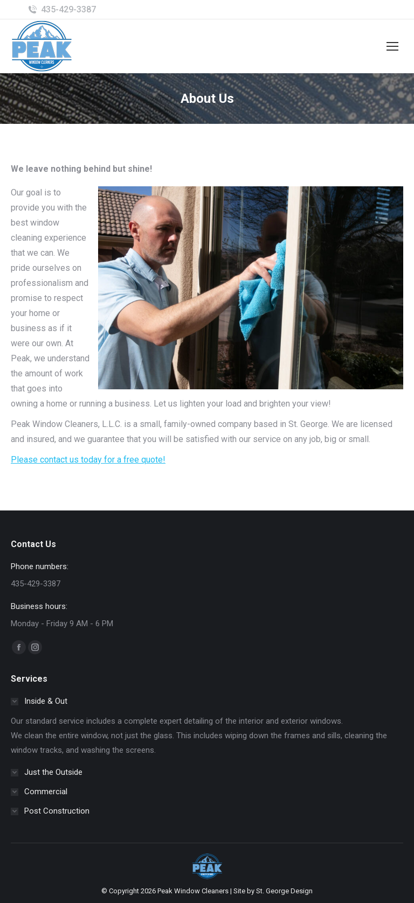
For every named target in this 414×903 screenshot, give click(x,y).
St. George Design (284, 891)
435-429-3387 (68, 9)
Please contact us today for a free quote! (88, 459)
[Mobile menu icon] (392, 46)
